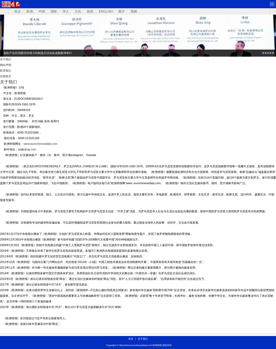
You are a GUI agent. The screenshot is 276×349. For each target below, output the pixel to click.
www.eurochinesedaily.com (40, 143)
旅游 (90, 11)
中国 (42, 11)
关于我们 (5, 59)
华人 (66, 11)
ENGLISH (106, 11)
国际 (54, 11)
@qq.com (30, 149)
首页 (130, 338)
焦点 (17, 11)
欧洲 (30, 11)
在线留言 (5, 76)
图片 (121, 11)
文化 (78, 11)
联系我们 (5, 70)
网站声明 (5, 65)
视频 (134, 11)
